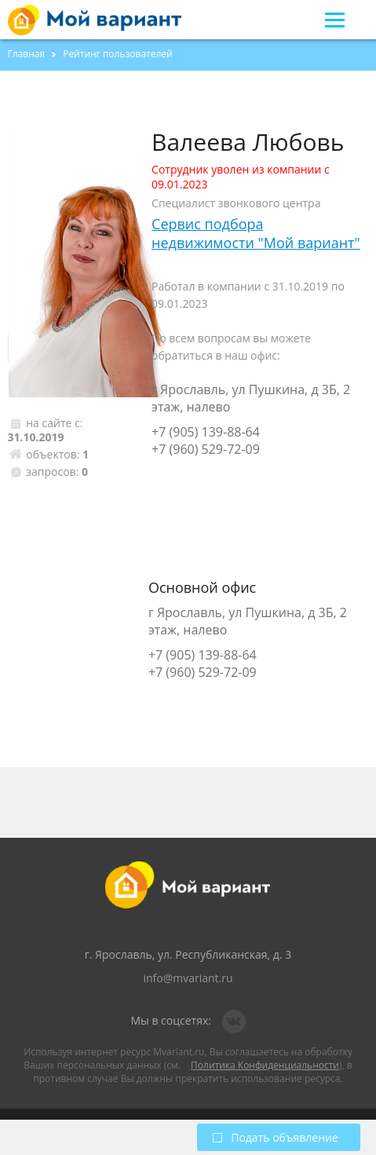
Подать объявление (275, 1137)
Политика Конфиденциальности (265, 1065)
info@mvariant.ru (187, 977)
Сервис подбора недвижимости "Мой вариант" (255, 233)
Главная (27, 53)
